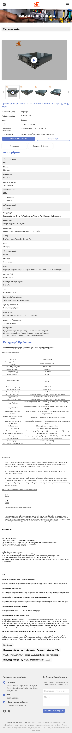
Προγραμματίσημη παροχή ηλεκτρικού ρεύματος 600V (26, 660)
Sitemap (27, 722)
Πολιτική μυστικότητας (15, 722)
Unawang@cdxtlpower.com (16, 705)
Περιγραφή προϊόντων (40, 146)
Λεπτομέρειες (14, 146)
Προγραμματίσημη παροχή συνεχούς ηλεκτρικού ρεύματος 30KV (31, 650)
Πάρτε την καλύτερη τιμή (18, 138)
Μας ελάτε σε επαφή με (54, 711)
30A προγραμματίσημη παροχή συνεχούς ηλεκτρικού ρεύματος (30, 655)
